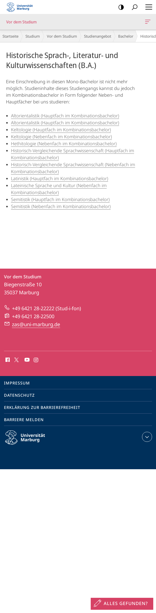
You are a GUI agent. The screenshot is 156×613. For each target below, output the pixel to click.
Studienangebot (97, 36)
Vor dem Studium (147, 22)
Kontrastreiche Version (119, 7)
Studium (32, 36)
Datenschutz (19, 395)
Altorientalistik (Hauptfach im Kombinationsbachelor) (65, 116)
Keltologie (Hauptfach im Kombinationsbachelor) (61, 130)
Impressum (17, 383)
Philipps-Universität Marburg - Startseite (21, 7)
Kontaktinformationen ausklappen (146, 437)
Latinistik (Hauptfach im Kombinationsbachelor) (59, 178)
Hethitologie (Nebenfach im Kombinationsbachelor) (64, 144)
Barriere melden (24, 419)
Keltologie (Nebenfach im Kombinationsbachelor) (61, 137)
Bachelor (125, 36)
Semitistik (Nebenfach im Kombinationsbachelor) (61, 206)
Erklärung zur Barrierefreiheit (42, 407)
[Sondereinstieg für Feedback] (122, 604)
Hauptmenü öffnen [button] (147, 6)
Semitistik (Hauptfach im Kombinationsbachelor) (60, 199)
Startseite (10, 36)
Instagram (36, 360)
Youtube (26, 360)
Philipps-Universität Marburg (29, 441)
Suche (133, 7)
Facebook (7, 360)
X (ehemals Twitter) (15, 359)
